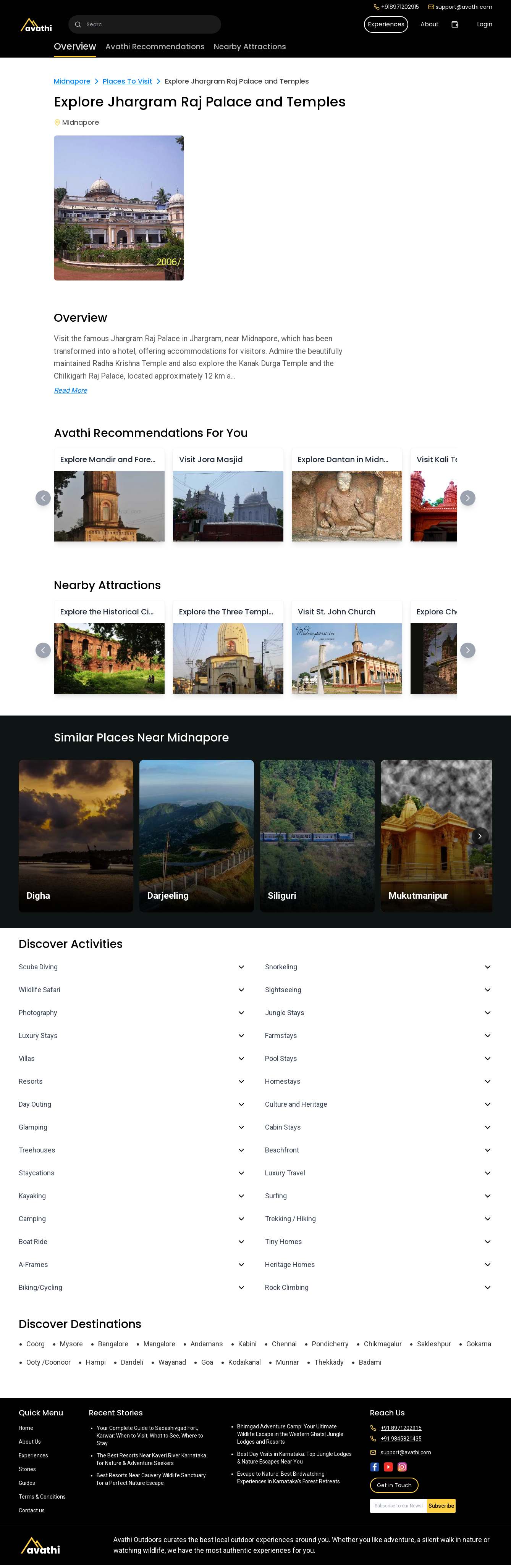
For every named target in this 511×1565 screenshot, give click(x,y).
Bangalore (113, 1344)
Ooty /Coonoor (48, 1362)
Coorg (35, 1344)
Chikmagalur (383, 1344)
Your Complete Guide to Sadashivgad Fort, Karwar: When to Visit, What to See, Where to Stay (150, 1435)
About (429, 24)
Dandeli (132, 1362)
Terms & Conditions (42, 1497)
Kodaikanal (244, 1362)
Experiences (386, 24)
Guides (27, 1483)
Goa (207, 1362)
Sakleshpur (434, 1344)
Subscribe (441, 1506)
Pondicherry (330, 1344)
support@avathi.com (460, 7)
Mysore (71, 1344)
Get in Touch (394, 1485)
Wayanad (172, 1362)
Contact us (32, 1510)
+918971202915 (396, 7)
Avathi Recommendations (155, 46)
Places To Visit (127, 81)
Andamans (207, 1344)
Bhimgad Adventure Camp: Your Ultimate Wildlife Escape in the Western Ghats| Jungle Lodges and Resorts (290, 1434)
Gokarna (478, 1344)
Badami (370, 1362)
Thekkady (329, 1362)
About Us (30, 1442)
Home (26, 1428)
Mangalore (159, 1344)
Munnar (287, 1362)
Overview (75, 46)
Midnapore (72, 81)
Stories (27, 1469)
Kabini (247, 1344)
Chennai (284, 1344)
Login (484, 24)
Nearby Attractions (250, 46)
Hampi (96, 1362)
